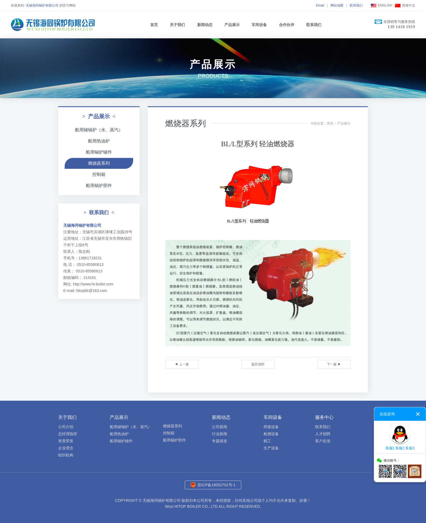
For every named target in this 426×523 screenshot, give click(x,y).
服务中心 (324, 417)
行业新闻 (219, 434)
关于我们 (177, 25)
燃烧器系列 (99, 163)
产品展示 (232, 25)
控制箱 (98, 174)
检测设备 (271, 434)
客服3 (409, 448)
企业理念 (65, 448)
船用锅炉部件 (99, 185)
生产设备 (271, 448)
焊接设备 (271, 427)
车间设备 (259, 25)
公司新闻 (219, 427)
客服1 (390, 448)
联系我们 (356, 5)
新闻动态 (204, 25)
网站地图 (336, 5)
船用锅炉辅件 (99, 152)
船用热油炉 (99, 141)
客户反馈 (322, 441)
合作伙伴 (286, 25)
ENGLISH (385, 5)
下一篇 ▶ (334, 364)
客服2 (399, 448)
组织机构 (65, 455)
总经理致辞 (67, 434)
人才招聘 (322, 434)
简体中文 (408, 5)
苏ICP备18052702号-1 (217, 485)
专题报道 (219, 441)
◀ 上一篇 (182, 364)
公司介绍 (65, 427)
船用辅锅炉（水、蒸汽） (99, 129)
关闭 (417, 414)
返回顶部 (257, 364)
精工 (267, 441)
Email (320, 5)
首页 (154, 25)
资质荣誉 (65, 441)
